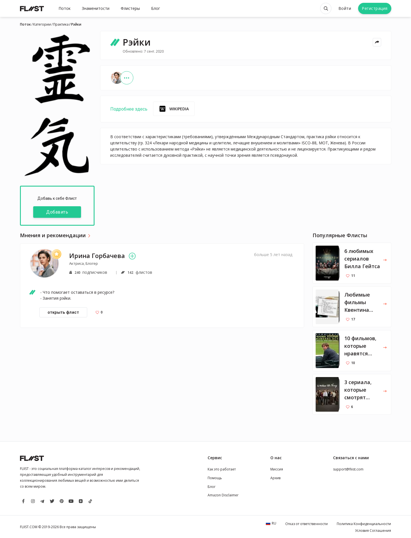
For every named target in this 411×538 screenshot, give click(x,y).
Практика (61, 24)
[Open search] (325, 8)
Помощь (215, 478)
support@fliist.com (348, 469)
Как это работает (222, 469)
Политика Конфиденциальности (364, 523)
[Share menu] (377, 42)
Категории (42, 24)
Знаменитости (95, 8)
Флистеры (130, 8)
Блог (155, 8)
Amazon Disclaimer (223, 495)
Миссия (276, 469)
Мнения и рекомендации (53, 235)
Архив (275, 478)
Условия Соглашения (373, 530)
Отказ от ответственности (306, 523)
